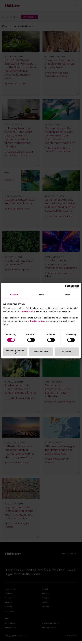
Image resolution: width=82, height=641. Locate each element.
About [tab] (68, 294)
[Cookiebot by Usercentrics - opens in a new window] (67, 287)
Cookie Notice (28, 311)
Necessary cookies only (15, 351)
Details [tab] (41, 294)
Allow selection (41, 352)
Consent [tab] (14, 294)
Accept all (66, 352)
